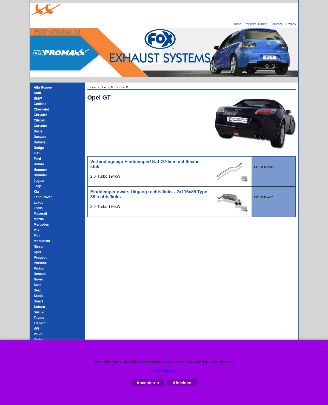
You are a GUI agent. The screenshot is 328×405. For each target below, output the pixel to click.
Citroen (39, 120)
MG (36, 230)
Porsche (40, 263)
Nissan (39, 246)
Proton (39, 268)
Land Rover (43, 197)
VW (36, 329)
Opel (37, 252)
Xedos (39, 340)
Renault (40, 274)
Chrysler (40, 115)
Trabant (39, 323)
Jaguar (39, 181)
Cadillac (40, 104)
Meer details (164, 370)
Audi (37, 93)
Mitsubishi (42, 241)
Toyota (39, 318)
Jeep (37, 186)
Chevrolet (41, 109)
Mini (37, 235)
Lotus (38, 208)
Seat (37, 290)
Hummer (40, 170)
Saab (38, 285)
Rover (38, 279)
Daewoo (40, 137)
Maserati (40, 214)
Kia (36, 192)
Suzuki (39, 312)
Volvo (38, 334)
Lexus (38, 203)
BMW (38, 98)
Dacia (38, 131)
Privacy (290, 24)
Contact (276, 24)
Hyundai (40, 175)
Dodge (39, 148)
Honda (39, 164)
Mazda (39, 219)
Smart (38, 301)
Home (237, 24)
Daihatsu (41, 142)
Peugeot (40, 257)
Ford (37, 159)
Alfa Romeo (43, 87)
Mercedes (41, 224)
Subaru (39, 307)
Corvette (40, 126)
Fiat (36, 153)
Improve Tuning (256, 24)
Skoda (39, 296)
